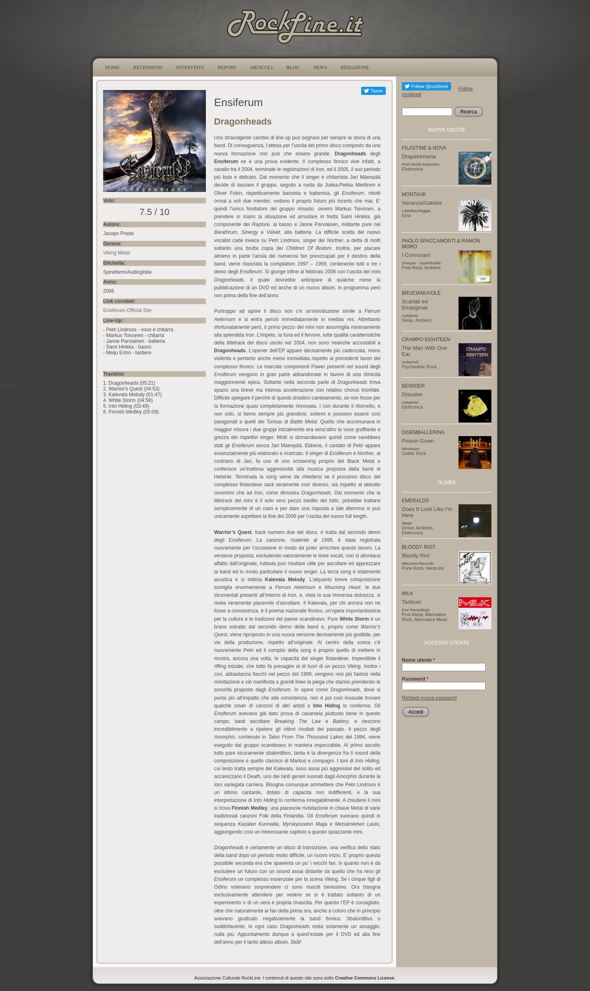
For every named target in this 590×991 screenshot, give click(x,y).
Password (415, 679)
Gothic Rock (414, 453)
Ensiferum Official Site (127, 310)
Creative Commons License (364, 977)
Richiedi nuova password (429, 698)
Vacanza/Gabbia (422, 203)
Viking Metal (116, 253)
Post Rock (412, 267)
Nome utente (418, 660)
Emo (406, 215)
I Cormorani (416, 255)
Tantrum (412, 602)
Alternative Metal (430, 619)
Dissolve (412, 394)
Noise (407, 320)
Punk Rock (412, 568)
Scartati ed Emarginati (415, 304)
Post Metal (412, 614)
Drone (408, 527)
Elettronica (412, 168)
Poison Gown (418, 441)
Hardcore (435, 568)
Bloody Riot (415, 555)
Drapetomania (419, 156)
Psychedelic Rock (419, 366)
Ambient (432, 267)
